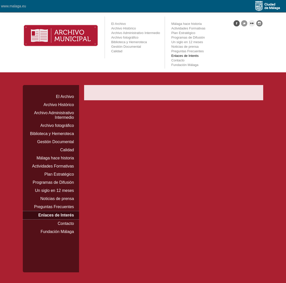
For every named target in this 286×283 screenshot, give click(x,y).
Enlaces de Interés (185, 56)
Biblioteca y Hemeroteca (129, 42)
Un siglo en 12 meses (187, 42)
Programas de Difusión (188, 37)
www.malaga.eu (13, 6)
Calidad (116, 51)
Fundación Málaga (184, 65)
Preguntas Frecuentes (187, 51)
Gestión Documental (126, 46)
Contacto (177, 60)
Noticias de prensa (185, 46)
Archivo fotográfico (125, 37)
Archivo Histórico (123, 28)
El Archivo (118, 24)
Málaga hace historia (186, 24)
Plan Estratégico (183, 33)
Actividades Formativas (188, 28)
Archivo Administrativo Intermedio (135, 33)
